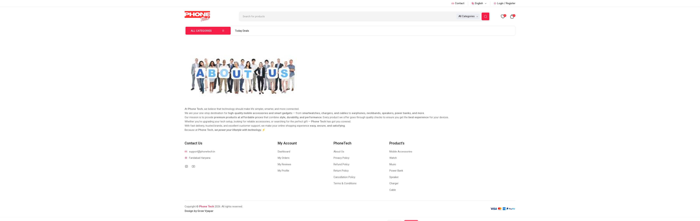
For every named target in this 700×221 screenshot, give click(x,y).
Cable (392, 189)
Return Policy (341, 170)
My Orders (283, 157)
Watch (393, 157)
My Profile (283, 170)
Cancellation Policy (344, 177)
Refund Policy (341, 164)
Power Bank (396, 170)
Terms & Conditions (345, 183)
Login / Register (504, 3)
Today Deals (242, 30)
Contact (457, 3)
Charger (393, 183)
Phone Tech (206, 206)
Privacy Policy (341, 157)
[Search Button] (485, 16)
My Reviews (284, 164)
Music (392, 164)
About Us (339, 151)
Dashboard (284, 151)
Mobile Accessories (400, 151)
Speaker (394, 177)
